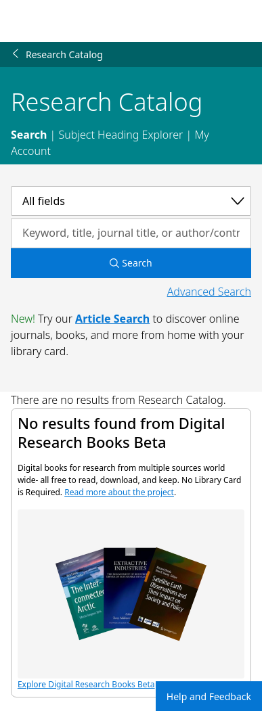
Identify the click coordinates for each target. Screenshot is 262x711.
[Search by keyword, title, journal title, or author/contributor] (131, 233)
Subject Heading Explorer (120, 134)
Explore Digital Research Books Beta (131, 599)
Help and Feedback (209, 696)
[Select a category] (131, 201)
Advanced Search (209, 291)
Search (29, 134)
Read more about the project (119, 492)
